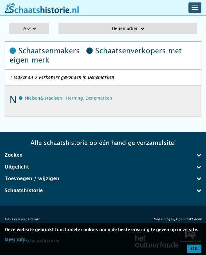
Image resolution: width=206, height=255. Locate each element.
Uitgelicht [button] (103, 166)
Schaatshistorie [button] (103, 190)
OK (194, 249)
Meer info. (15, 240)
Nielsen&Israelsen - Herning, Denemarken (68, 98)
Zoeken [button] (103, 155)
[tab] (103, 155)
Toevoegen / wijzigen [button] (103, 178)
